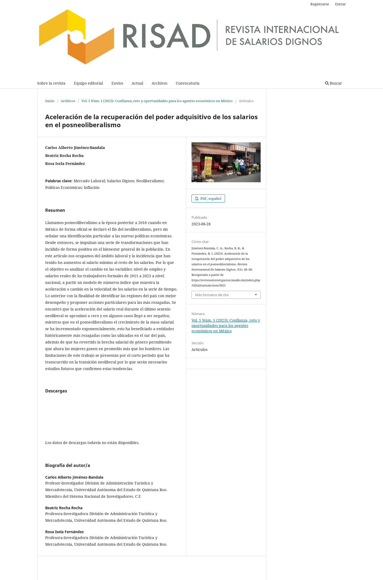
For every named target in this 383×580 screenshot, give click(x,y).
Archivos (159, 83)
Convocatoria (187, 83)
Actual (137, 83)
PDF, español (210, 198)
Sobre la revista (51, 83)
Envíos (117, 83)
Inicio (50, 100)
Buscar (333, 83)
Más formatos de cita (211, 294)
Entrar (340, 4)
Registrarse (319, 4)
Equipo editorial (88, 83)
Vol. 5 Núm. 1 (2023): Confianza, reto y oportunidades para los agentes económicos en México (157, 100)
